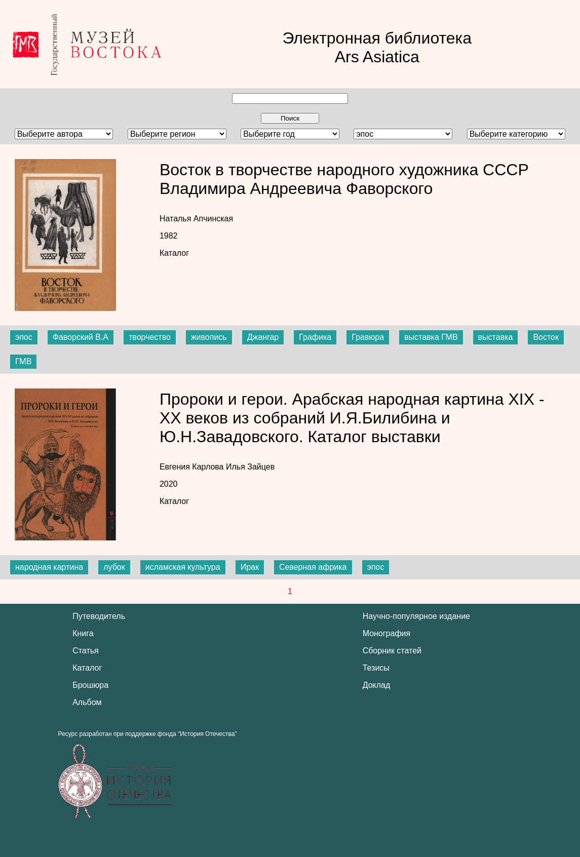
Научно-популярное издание (416, 616)
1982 (169, 235)
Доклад (377, 685)
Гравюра (368, 337)
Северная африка (313, 567)
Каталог (174, 253)
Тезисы (376, 668)
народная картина (49, 567)
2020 (169, 484)
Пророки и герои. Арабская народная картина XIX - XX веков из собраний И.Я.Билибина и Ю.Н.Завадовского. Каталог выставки (352, 418)
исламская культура (182, 567)
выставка (495, 337)
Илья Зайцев (250, 466)
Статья (85, 650)
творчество (150, 337)
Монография (387, 633)
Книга (82, 633)
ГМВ (23, 361)
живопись (209, 337)
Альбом (86, 702)
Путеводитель (98, 616)
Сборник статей (392, 650)
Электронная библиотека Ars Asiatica (377, 47)
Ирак (250, 567)
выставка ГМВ (431, 337)
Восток (546, 337)
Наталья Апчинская (196, 218)
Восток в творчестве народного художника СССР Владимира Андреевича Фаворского (344, 179)
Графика (315, 337)
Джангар (263, 337)
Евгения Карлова (193, 466)
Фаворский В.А (80, 337)
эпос (23, 337)
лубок (114, 567)
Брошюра (90, 685)
